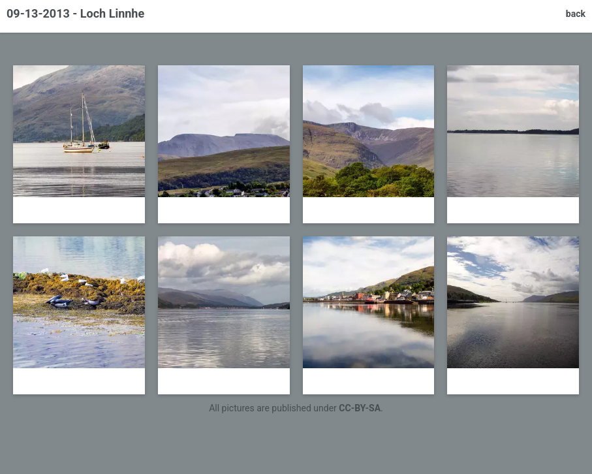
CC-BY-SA (360, 408)
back (575, 13)
